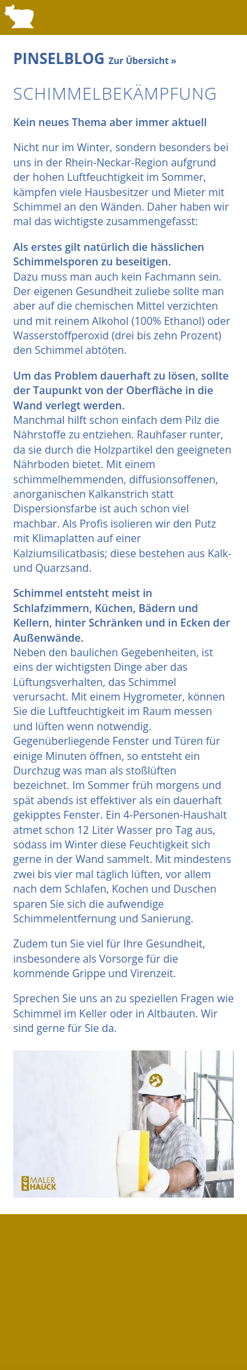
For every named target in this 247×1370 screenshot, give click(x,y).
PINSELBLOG (95, 58)
